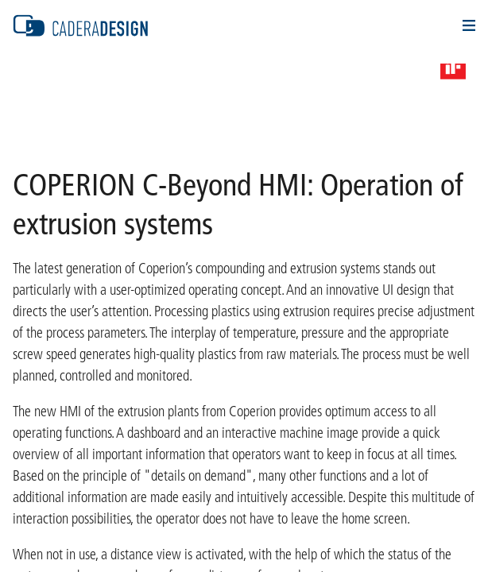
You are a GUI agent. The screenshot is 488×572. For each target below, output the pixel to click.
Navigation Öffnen (469, 25)
